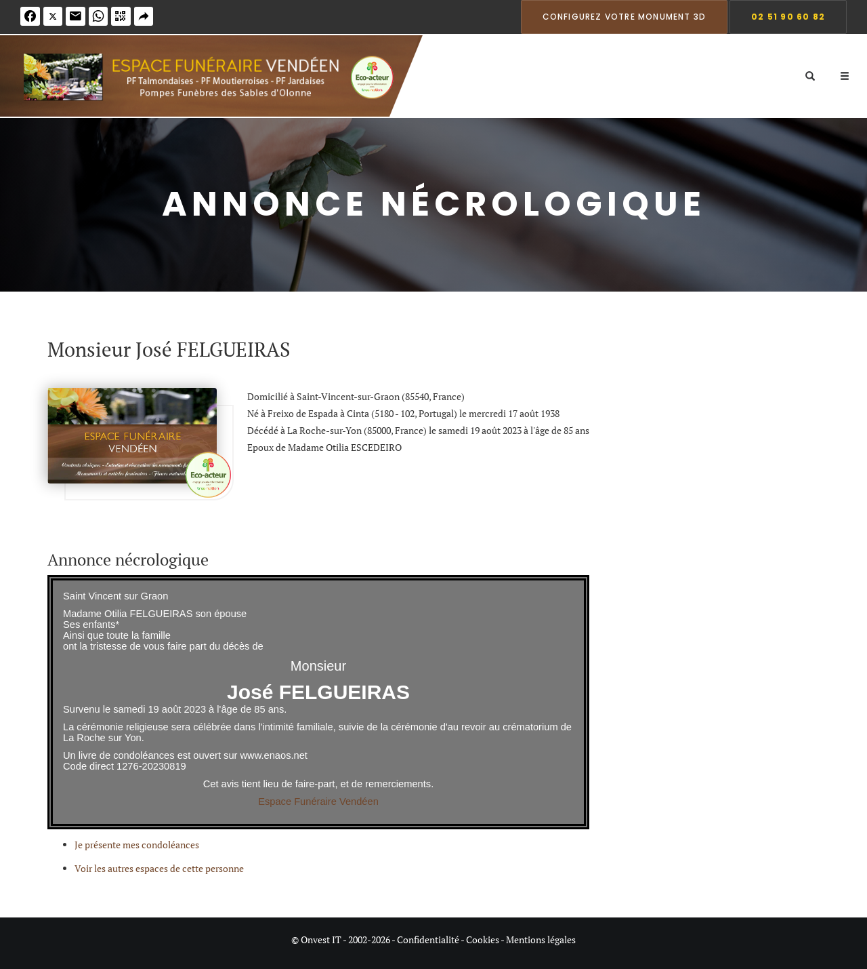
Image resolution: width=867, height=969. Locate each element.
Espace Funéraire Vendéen (318, 801)
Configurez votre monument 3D (624, 16)
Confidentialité (428, 939)
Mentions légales (541, 939)
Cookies (482, 939)
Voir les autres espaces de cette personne (159, 868)
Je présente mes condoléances (137, 844)
